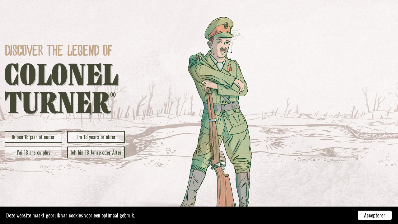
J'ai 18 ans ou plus (33, 152)
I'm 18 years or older (96, 137)
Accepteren (375, 215)
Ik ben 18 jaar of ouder (33, 137)
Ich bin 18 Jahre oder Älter (96, 152)
